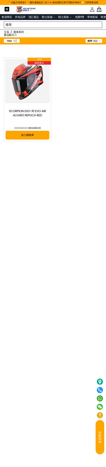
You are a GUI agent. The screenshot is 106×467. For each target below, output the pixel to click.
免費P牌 (79, 17)
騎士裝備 (47, 17)
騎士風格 (63, 17)
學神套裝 (92, 17)
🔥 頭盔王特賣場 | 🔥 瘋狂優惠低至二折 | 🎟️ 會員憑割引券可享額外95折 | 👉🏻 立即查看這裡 (53, 2)
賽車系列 (18, 32)
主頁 (6, 32)
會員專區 (7, 17)
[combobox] (94, 41)
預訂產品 (34, 17)
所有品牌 (20, 17)
